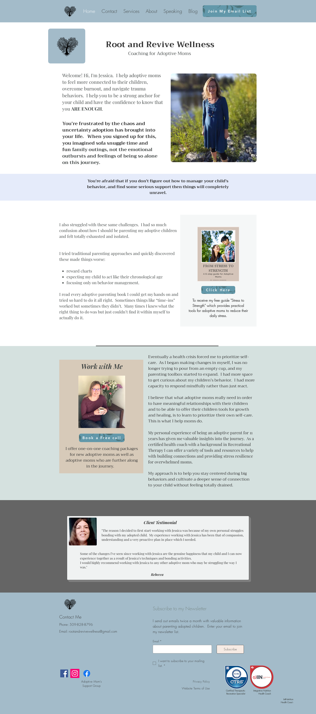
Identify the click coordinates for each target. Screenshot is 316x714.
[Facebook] (64, 673)
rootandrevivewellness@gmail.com (93, 631)
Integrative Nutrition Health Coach (262, 692)
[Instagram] (74, 673)
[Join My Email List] (230, 11)
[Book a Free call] (102, 438)
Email (157, 641)
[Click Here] (218, 290)
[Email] (181, 649)
